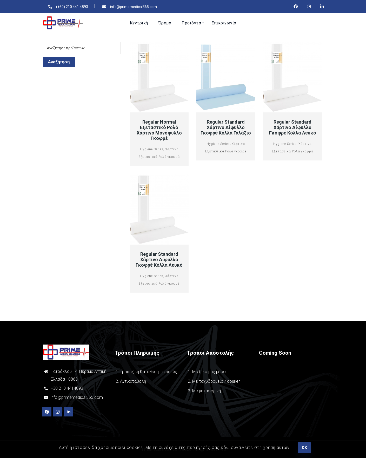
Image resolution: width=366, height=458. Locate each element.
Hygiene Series (151, 149)
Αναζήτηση (59, 62)
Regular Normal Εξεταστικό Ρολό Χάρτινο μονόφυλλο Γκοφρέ (159, 130)
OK (304, 448)
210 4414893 (70, 388)
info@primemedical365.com (77, 397)
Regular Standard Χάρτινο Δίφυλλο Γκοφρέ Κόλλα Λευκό (292, 127)
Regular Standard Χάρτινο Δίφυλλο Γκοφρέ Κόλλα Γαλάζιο (226, 127)
